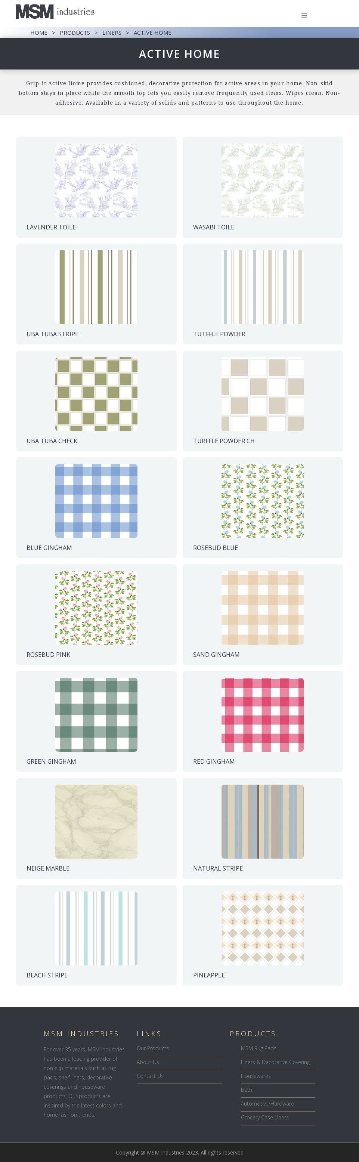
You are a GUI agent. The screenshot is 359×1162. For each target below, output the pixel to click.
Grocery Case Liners (265, 1117)
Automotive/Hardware (267, 1103)
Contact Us (150, 1075)
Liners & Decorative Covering (275, 1062)
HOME (38, 32)
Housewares (256, 1075)
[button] (304, 15)
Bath (246, 1089)
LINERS (111, 32)
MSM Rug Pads (258, 1048)
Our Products (153, 1048)
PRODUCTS (75, 32)
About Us (148, 1062)
